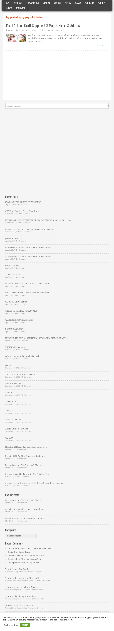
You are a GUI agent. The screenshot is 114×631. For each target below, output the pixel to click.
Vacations (42, 30)
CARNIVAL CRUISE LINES (16, 302)
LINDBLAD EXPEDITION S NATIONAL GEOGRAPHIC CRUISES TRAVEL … (36, 338)
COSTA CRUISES (12, 265)
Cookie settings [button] (11, 625)
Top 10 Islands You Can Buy (18, 569)
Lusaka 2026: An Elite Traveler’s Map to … (24, 465)
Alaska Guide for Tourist (16, 429)
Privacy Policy (32, 2)
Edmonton (20, 8)
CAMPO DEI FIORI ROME (33, 555)
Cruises (57, 2)
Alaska (78, 2)
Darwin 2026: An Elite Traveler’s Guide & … (25, 456)
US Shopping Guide (27, 30)
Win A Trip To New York (33, 563)
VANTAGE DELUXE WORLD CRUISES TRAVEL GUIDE (28, 256)
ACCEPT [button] (25, 625)
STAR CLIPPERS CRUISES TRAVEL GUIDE (23, 202)
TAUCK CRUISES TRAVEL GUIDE (19, 320)
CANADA (9, 438)
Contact (18, 2)
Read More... (102, 46)
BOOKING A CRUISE (14, 329)
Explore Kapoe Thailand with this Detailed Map (27, 474)
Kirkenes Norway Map (31, 559)
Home (8, 2)
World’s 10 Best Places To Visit (19, 605)
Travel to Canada (13, 420)
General (46, 2)
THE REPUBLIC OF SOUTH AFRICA (20, 374)
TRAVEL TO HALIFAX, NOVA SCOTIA (21, 311)
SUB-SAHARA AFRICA (15, 383)
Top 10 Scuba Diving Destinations (20, 596)
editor (11, 30)
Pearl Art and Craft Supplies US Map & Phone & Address (43, 25)
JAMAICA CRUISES (13, 238)
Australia (89, 2)
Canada (9, 8)
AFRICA (8, 392)
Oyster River (24, 552)
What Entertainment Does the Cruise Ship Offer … (28, 293)
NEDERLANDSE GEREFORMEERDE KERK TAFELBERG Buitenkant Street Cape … (40, 220)
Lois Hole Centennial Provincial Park (22, 356)
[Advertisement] (57, 78)
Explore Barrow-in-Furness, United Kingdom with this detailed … (35, 483)
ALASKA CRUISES (13, 275)
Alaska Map (10, 402)
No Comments (57, 30)
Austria (101, 2)
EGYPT (8, 365)
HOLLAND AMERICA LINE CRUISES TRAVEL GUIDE (27, 284)
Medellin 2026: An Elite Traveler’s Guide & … (26, 447)
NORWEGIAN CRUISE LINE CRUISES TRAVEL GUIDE (28, 247)
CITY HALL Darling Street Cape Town (22, 211)
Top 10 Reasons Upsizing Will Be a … (22, 587)
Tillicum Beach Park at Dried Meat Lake (33, 548)
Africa (68, 2)
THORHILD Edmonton (15, 347)
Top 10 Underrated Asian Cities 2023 (22, 578)
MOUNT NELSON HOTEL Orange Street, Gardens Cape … (30, 229)
